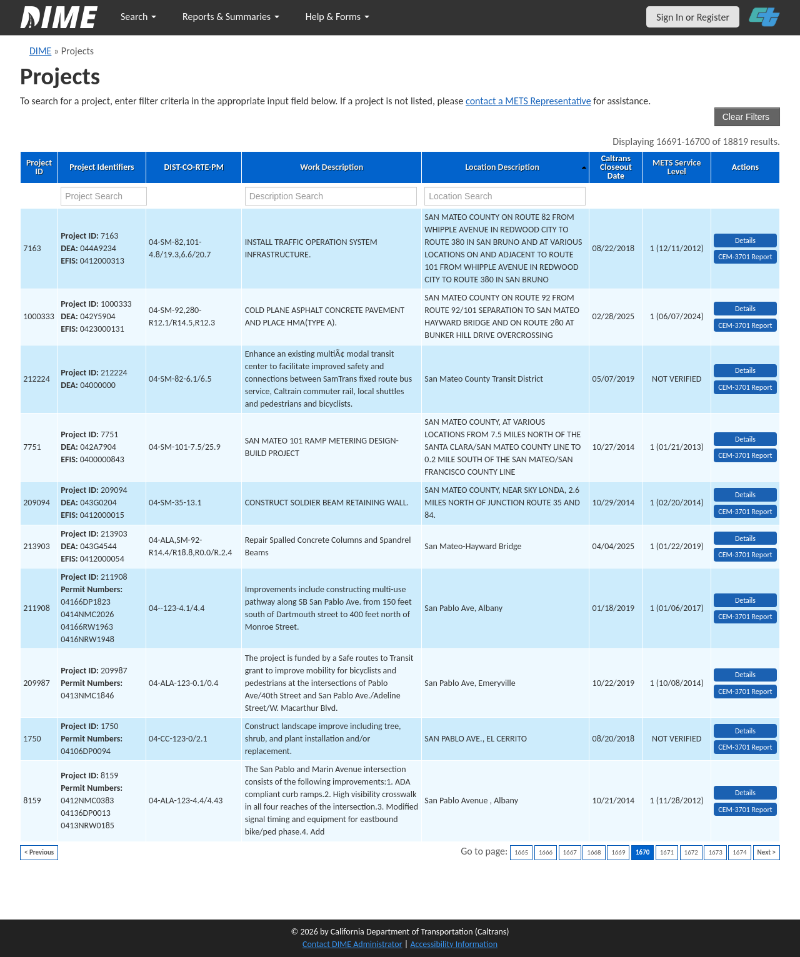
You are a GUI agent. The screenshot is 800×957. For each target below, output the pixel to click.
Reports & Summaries (230, 16)
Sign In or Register (692, 17)
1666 (545, 852)
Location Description (502, 167)
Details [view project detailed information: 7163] (745, 240)
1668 (594, 852)
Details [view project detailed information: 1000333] (745, 308)
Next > (767, 852)
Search (138, 16)
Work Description (331, 167)
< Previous (39, 852)
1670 (642, 852)
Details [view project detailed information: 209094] (745, 494)
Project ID (39, 167)
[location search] (504, 196)
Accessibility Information (454, 944)
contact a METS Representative (528, 101)
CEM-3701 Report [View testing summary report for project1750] (745, 747)
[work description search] (331, 196)
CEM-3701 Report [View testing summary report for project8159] (745, 809)
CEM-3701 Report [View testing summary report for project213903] (745, 554)
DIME (40, 51)
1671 (667, 852)
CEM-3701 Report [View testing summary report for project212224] (745, 387)
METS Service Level (676, 167)
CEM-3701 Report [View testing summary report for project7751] (745, 455)
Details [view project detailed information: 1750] (745, 730)
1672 (691, 852)
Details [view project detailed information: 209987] (745, 674)
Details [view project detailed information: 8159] (745, 792)
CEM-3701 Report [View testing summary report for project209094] (745, 511)
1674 (739, 852)
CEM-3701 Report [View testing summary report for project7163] (745, 256)
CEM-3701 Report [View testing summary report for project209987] (745, 691)
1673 (715, 852)
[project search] (104, 196)
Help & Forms (337, 16)
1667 (570, 852)
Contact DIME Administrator (352, 944)
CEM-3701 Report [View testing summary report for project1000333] (745, 325)
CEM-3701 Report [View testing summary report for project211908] (745, 616)
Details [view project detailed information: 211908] (745, 600)
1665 (521, 852)
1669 (618, 852)
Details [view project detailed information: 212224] (745, 370)
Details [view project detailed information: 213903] (745, 538)
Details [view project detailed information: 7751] (745, 439)
